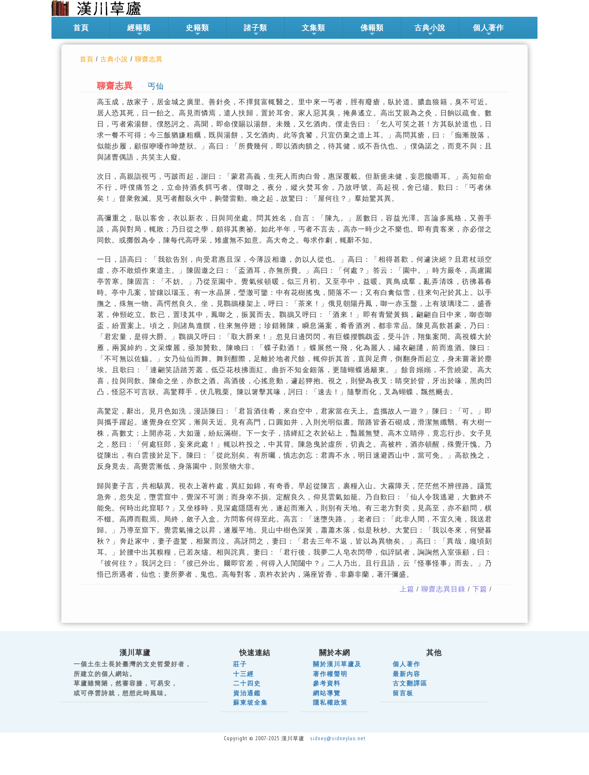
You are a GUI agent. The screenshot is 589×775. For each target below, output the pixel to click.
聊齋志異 (149, 59)
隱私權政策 (330, 702)
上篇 (407, 589)
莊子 (240, 664)
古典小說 (429, 30)
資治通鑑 (247, 693)
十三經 (243, 674)
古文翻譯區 (410, 683)
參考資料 (327, 683)
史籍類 (197, 30)
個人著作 (488, 30)
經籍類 (139, 30)
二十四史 (247, 683)
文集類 (313, 30)
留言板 (403, 693)
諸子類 (255, 30)
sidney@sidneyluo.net (338, 738)
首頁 (81, 27)
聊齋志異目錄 (443, 589)
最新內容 (406, 674)
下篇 (479, 589)
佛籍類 (372, 30)
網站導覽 (327, 693)
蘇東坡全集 (250, 702)
